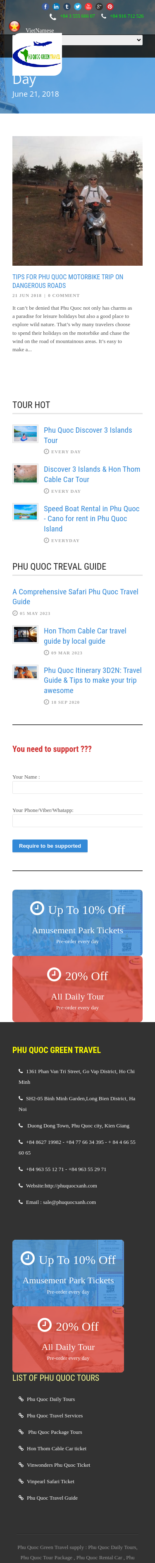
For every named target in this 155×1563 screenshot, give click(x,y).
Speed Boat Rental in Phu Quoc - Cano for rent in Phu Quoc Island (92, 518)
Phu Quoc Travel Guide (52, 1498)
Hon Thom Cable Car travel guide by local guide (85, 636)
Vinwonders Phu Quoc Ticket (58, 1465)
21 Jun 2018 (27, 295)
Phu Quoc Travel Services (55, 1415)
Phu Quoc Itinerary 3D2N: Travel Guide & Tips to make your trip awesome (93, 680)
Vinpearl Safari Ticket (50, 1481)
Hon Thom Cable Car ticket (56, 1448)
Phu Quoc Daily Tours (51, 1399)
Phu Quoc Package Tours (55, 1432)
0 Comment (64, 295)
